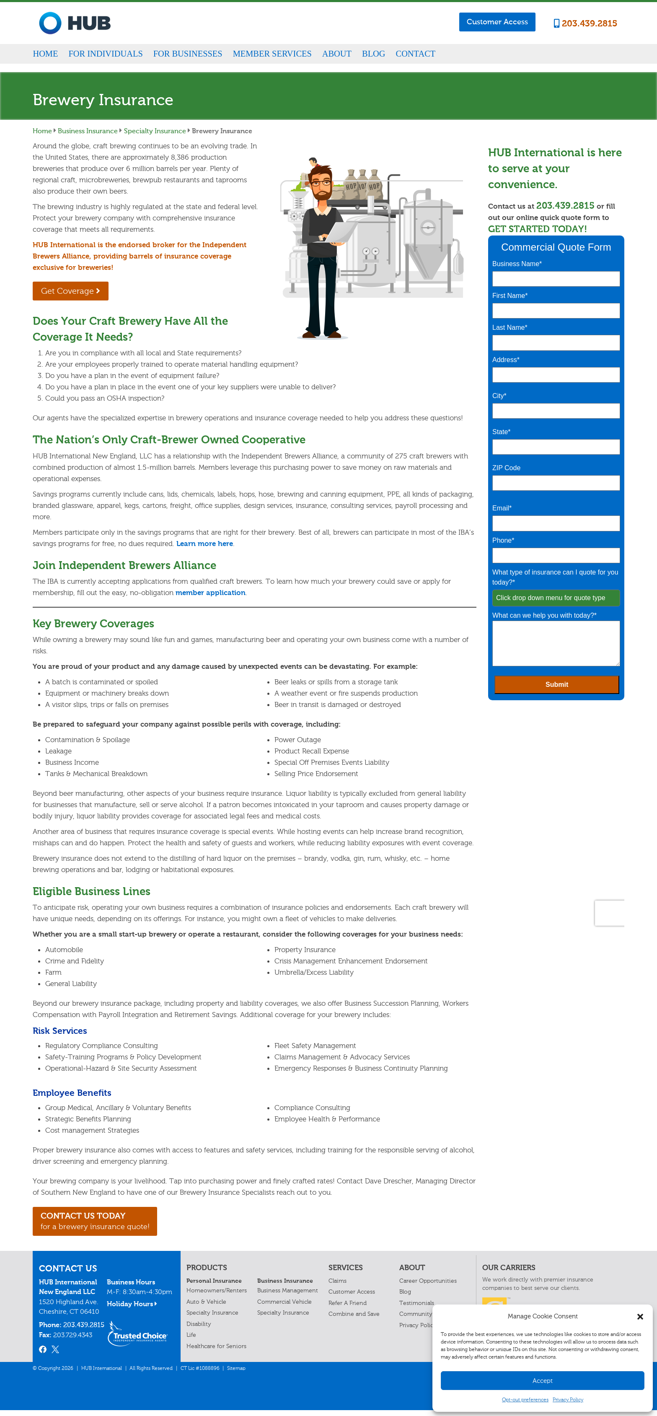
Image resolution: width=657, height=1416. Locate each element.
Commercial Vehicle (284, 1307)
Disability (198, 1329)
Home (45, 53)
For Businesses (187, 53)
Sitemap (236, 1374)
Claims (337, 1287)
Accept (543, 1381)
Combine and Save (354, 1320)
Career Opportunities (428, 1287)
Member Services (272, 53)
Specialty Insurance (155, 131)
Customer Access (497, 21)
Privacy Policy (568, 1400)
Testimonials (416, 1308)
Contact (416, 53)
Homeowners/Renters (216, 1296)
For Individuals (105, 53)
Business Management (287, 1296)
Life (191, 1341)
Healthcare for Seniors (216, 1352)
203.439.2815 (586, 23)
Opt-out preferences (525, 1400)
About (337, 53)
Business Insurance (88, 131)
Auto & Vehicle (206, 1307)
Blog (373, 53)
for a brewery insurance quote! (114, 1225)
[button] (640, 1316)
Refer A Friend (347, 1308)
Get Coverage (78, 292)
